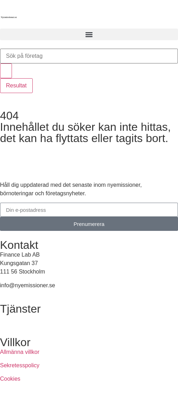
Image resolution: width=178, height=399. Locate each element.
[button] (89, 34)
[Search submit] (6, 70)
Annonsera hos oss (24, 318)
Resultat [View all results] (16, 85)
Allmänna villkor (19, 352)
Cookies (10, 379)
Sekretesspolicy (19, 365)
